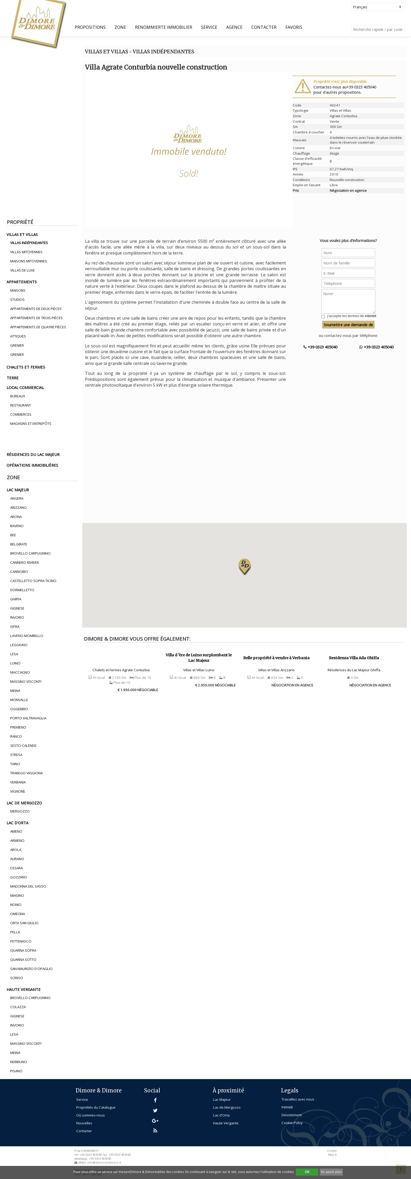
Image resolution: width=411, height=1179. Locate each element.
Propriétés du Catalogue (96, 1107)
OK (307, 1172)
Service (209, 27)
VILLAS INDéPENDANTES (163, 52)
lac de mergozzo (24, 802)
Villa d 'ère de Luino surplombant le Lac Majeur (199, 658)
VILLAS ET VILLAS (106, 52)
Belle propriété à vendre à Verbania (276, 658)
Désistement (292, 1115)
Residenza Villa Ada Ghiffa (354, 658)
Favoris (293, 27)
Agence (234, 27)
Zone (120, 27)
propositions (90, 27)
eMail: (82, 1162)
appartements (22, 281)
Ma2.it (332, 1155)
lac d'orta (17, 822)
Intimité (287, 1107)
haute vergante (24, 989)
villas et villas (22, 234)
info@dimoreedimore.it (104, 1162)
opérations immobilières (32, 465)
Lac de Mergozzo (227, 1107)
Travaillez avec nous (298, 1099)
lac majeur (18, 489)
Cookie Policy (292, 1122)
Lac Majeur (222, 1099)
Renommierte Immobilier (163, 27)
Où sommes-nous (90, 1115)
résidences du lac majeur (33, 454)
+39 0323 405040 (320, 346)
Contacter (264, 27)
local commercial (25, 387)
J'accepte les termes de (351, 315)
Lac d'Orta (221, 1115)
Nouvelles (84, 1123)
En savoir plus (331, 1172)
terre (13, 377)
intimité (370, 315)
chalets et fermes (26, 367)
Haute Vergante (226, 1123)
